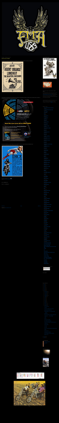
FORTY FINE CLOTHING (46, 341)
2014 (44, 286)
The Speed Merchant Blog (47, 242)
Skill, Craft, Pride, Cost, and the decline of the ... (50, 314)
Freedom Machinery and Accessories (47, 94)
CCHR (45, 317)
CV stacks (45, 325)
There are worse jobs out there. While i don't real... (50, 328)
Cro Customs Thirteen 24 (47, 172)
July (45, 297)
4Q (44, 249)
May (45, 300)
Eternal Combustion (46, 214)
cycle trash (45, 259)
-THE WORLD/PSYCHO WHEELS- (49, 107)
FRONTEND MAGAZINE (47, 182)
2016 (44, 284)
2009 (44, 337)
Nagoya (45, 329)
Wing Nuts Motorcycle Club (47, 232)
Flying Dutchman (46, 263)
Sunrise (45, 196)
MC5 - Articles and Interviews (48, 258)
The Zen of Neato (46, 168)
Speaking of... (46, 313)
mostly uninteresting (46, 208)
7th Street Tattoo (46, 254)
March (45, 302)
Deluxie (45, 186)
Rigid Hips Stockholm (47, 162)
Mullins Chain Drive (46, 164)
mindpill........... (46, 216)
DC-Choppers (46, 228)
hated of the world (46, 192)
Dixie (44, 188)
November (46, 292)
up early (45, 318)
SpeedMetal (45, 220)
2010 (44, 336)
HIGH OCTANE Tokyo (47, 190)
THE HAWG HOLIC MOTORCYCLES (49, 252)
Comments (45, 269)
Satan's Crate (45, 253)
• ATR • (45, 174)
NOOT (45, 113)
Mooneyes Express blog (47, 245)
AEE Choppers (46, 111)
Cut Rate (45, 230)
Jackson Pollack (46, 324)
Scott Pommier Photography (47, 257)
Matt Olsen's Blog (46, 184)
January (46, 305)
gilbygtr (45, 170)
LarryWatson (45, 262)
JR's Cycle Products (46, 200)
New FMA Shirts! (46, 306)
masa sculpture (46, 180)
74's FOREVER (46, 224)
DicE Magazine (46, 176)
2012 (44, 289)
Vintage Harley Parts (46, 202)
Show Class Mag (46, 178)
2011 (44, 290)
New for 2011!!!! (46, 330)
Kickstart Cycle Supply (47, 166)
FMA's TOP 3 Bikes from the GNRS (49, 308)
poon (43, 346)
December (46, 291)
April (45, 301)
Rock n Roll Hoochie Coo (8, 179)
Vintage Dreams (46, 158)
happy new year (46, 334)
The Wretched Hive (46, 234)
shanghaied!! (45, 238)
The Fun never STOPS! (6, 58)
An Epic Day (46, 323)
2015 (44, 285)
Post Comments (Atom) (8, 207)
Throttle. (45, 248)
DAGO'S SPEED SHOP (47, 226)
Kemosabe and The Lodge (47, 206)
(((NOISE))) (45, 194)
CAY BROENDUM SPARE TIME (48, 109)
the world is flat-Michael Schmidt (48, 210)
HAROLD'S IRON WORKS (47, 204)
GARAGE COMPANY (47, 198)
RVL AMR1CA (46, 222)
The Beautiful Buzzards (47, 240)
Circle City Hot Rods (46, 236)
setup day (45, 307)
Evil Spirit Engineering (47, 160)
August (46, 296)
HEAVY (45, 156)
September (46, 295)
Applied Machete (46, 218)
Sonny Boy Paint (46, 212)
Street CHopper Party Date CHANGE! (49, 333)
